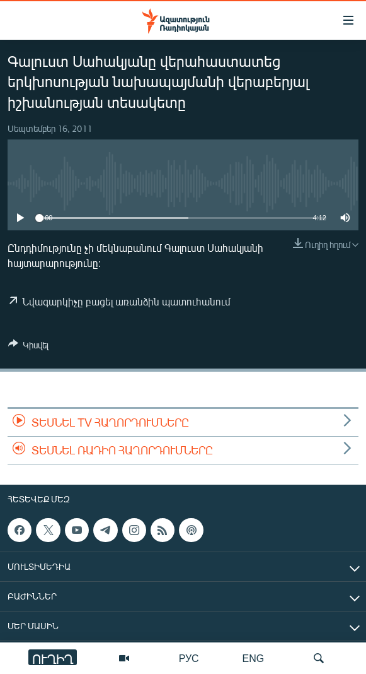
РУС (189, 658)
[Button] (28, 347)
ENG (254, 658)
